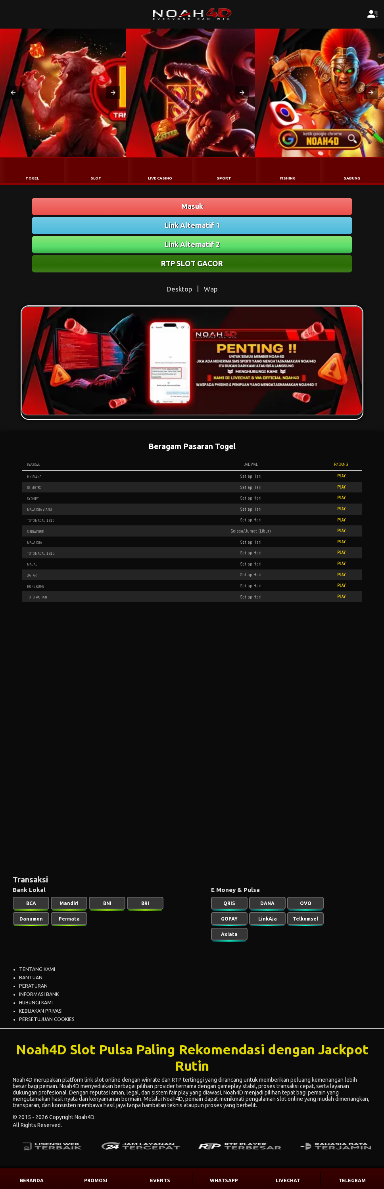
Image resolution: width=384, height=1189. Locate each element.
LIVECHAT (288, 1180)
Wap (210, 289)
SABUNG (352, 178)
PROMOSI (96, 1180)
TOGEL (32, 178)
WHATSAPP (224, 1180)
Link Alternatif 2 (192, 244)
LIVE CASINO (160, 178)
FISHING (288, 178)
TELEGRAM (352, 1180)
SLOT (96, 178)
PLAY (341, 476)
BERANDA (32, 1180)
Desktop (179, 289)
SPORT (224, 178)
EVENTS (160, 1180)
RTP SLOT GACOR (192, 263)
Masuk (192, 206)
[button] (13, 92)
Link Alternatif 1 (192, 225)
